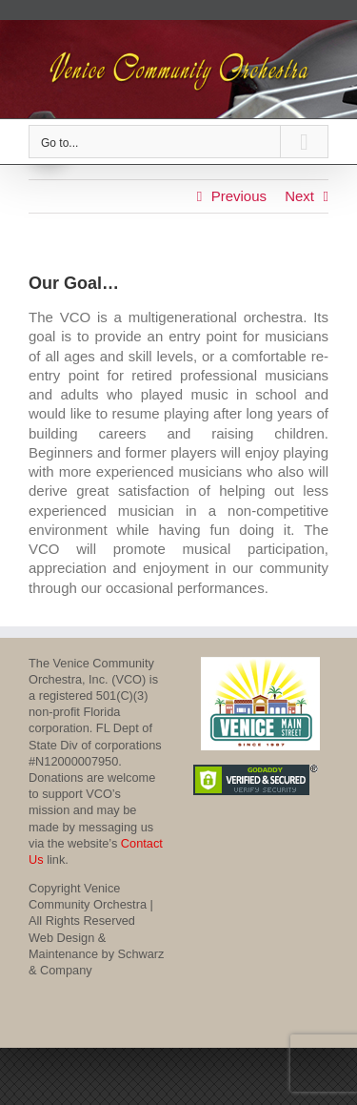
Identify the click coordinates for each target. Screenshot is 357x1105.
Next (299, 196)
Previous (239, 196)
